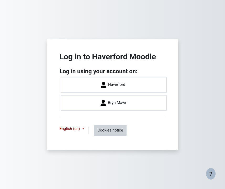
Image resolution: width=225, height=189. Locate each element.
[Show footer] (211, 174)
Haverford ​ (113, 85)
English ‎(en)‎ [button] (70, 128)
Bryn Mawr (113, 103)
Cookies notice (110, 130)
